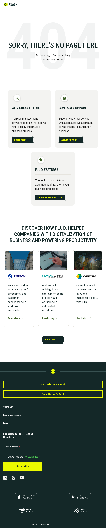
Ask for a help (69, 139)
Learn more (20, 139)
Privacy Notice (31, 456)
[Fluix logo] (10, 4)
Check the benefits (48, 197)
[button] (53, 339)
